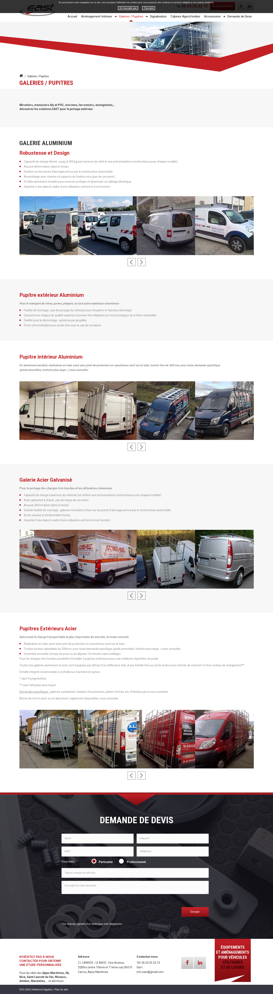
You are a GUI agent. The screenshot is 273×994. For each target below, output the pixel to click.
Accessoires (212, 16)
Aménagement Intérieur (96, 16)
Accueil (72, 16)
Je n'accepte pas (128, 8)
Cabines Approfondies (185, 16)
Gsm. (140, 967)
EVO (21, 989)
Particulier (103, 862)
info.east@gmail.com (150, 972)
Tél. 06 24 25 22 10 (148, 962)
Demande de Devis (240, 16)
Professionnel (133, 862)
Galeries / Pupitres (131, 16)
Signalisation (158, 16)
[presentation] (91, 911)
